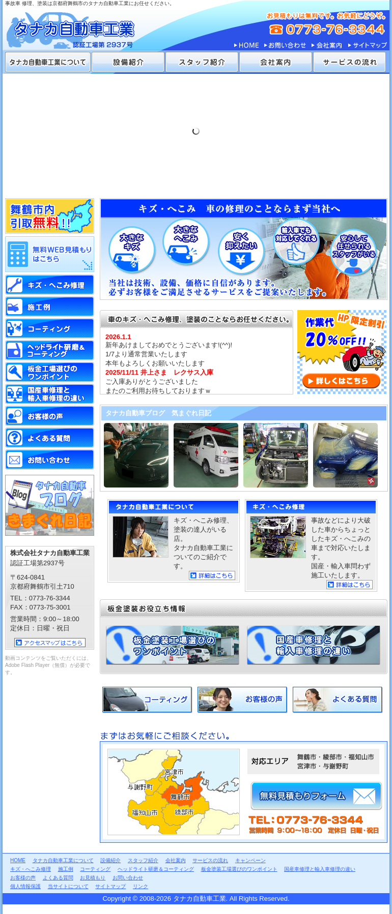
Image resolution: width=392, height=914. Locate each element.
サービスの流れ (349, 62)
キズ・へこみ (49, 285)
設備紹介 (128, 62)
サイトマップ (367, 45)
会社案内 (327, 45)
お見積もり (92, 877)
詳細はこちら (212, 575)
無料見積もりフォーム (316, 796)
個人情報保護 (25, 886)
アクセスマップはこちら (50, 642)
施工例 (49, 306)
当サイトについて (68, 886)
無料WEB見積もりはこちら (49, 254)
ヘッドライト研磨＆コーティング (49, 350)
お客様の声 (243, 700)
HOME (247, 45)
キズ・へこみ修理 (30, 869)
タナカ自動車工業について (48, 62)
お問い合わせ (285, 45)
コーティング (147, 700)
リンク (140, 886)
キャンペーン (250, 860)
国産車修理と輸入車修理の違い (313, 645)
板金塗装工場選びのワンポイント (172, 645)
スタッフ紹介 (201, 62)
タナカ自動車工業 (79, 25)
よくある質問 (338, 700)
